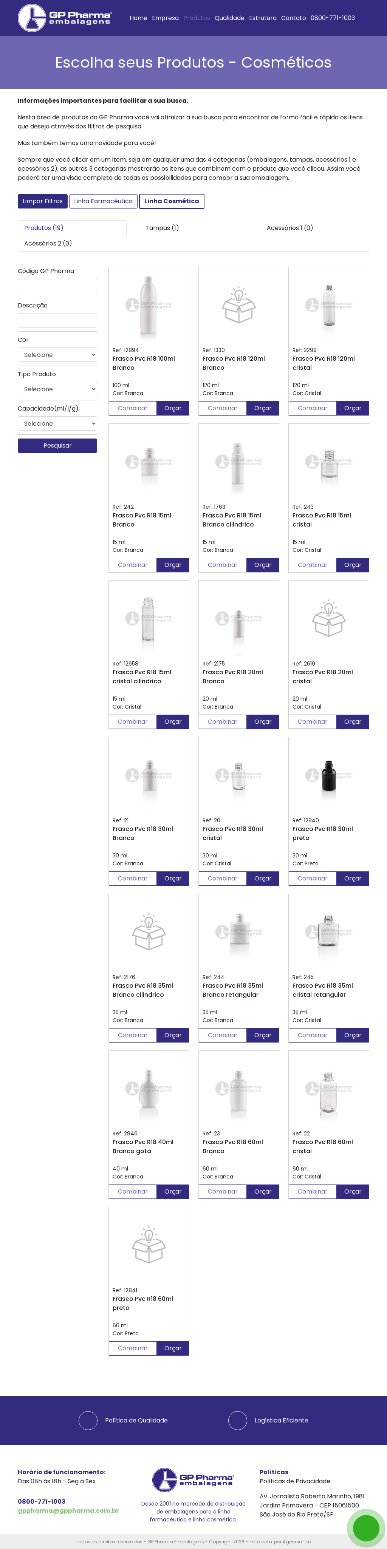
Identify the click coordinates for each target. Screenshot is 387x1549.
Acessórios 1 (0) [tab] (290, 228)
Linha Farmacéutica (103, 201)
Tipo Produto (37, 374)
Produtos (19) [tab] (43, 228)
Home (138, 18)
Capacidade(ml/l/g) (48, 408)
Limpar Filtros (43, 201)
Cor (23, 339)
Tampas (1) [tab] (162, 228)
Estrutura (263, 18)
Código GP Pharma (46, 271)
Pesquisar (57, 445)
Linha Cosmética (171, 201)
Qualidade (230, 18)
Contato (293, 18)
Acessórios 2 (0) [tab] (48, 243)
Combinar (133, 408)
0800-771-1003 (333, 18)
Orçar (173, 408)
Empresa (165, 18)
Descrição (33, 305)
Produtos (196, 18)
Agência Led (297, 1541)
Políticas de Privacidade (295, 1481)
